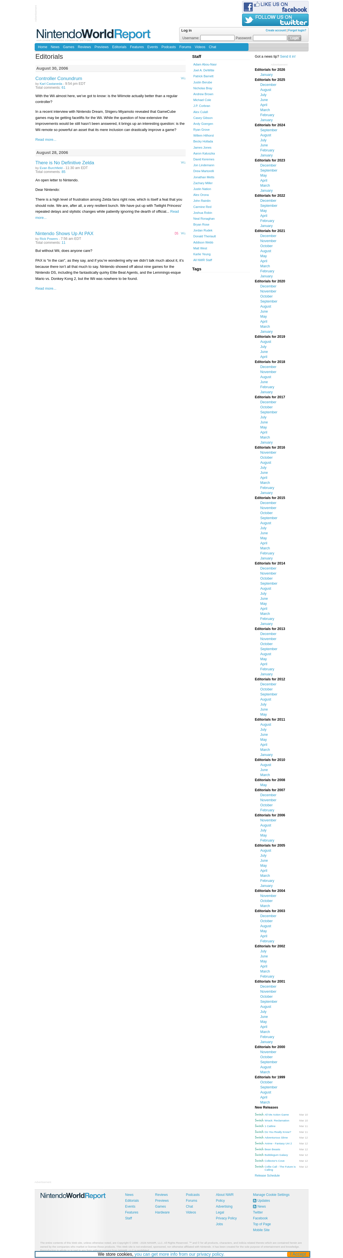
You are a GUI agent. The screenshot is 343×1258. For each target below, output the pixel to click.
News (55, 47)
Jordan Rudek (203, 230)
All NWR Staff (202, 260)
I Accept (298, 1254)
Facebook (260, 1218)
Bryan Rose (201, 224)
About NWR (224, 1195)
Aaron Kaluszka (204, 153)
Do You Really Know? (278, 1131)
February (267, 115)
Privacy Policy (226, 1218)
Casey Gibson (203, 118)
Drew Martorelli (203, 171)
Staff (128, 1218)
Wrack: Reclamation (277, 1120)
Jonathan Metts (203, 177)
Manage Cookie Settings (271, 1195)
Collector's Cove (275, 1160)
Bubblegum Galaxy (276, 1154)
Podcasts (169, 47)
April (263, 105)
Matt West (200, 248)
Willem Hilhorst (203, 135)
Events (152, 47)
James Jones (202, 147)
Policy (220, 1201)
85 (63, 172)
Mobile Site (261, 1230)
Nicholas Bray (202, 88)
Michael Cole (202, 100)
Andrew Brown (203, 94)
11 (63, 243)
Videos (200, 47)
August (265, 90)
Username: (209, 38)
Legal (220, 1212)
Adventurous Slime (276, 1137)
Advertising (224, 1206)
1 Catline (270, 1126)
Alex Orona (201, 194)
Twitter (258, 1212)
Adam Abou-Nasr (205, 64)
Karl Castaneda (51, 83)
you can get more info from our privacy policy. (179, 1254)
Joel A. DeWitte (203, 70)
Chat (212, 47)
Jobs (219, 1224)
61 (63, 88)
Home (42, 47)
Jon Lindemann (203, 165)
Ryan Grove (201, 129)
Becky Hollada (203, 141)
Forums (185, 47)
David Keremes (203, 159)
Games (68, 47)
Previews (101, 47)
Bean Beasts (272, 1149)
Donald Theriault (204, 236)
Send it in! (288, 56)
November (268, 241)
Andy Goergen (203, 123)
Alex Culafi (200, 112)
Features (137, 47)
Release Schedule (267, 1175)
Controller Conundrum (59, 78)
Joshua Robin (202, 212)
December (268, 85)
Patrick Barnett (203, 76)
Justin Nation (202, 189)
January (266, 75)
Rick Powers (49, 238)
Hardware (162, 1212)
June (264, 100)
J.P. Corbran (201, 105)
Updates (263, 1201)
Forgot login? (297, 30)
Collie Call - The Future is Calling (280, 1168)
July (263, 95)
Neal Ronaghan (204, 218)
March (265, 110)
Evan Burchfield (51, 168)
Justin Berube (202, 82)
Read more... (46, 139)
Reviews (84, 47)
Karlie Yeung (202, 254)
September (268, 130)
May (263, 175)
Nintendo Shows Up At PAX (65, 233)
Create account (276, 30)
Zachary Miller (203, 183)
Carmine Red (202, 207)
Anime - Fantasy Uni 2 (278, 1143)
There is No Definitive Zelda (65, 162)
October (266, 246)
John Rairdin (202, 200)
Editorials (119, 47)
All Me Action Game (277, 1114)
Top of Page (262, 1224)
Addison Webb (203, 242)
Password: (261, 38)
